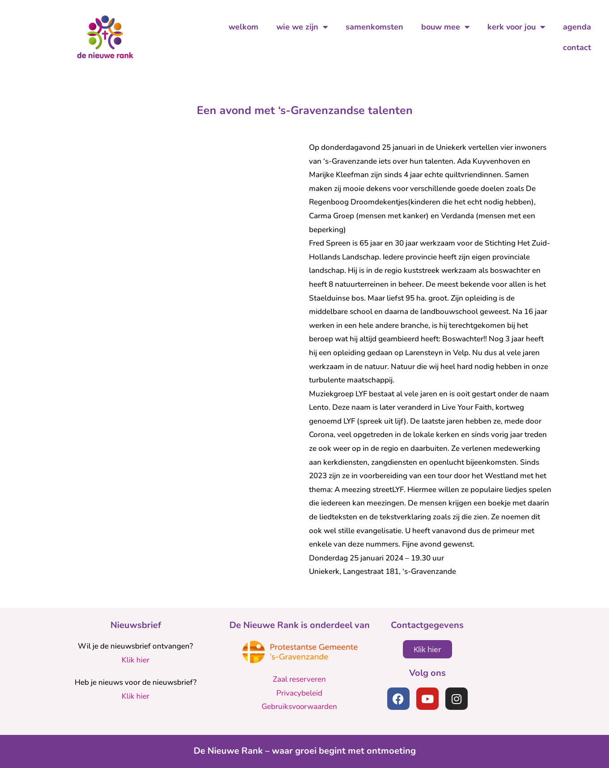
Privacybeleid (299, 693)
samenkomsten (374, 26)
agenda (577, 26)
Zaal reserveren (299, 679)
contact (577, 47)
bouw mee (445, 26)
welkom (243, 26)
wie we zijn (302, 26)
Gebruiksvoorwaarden (299, 706)
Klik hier (135, 660)
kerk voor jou (516, 26)
